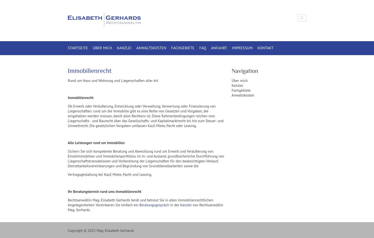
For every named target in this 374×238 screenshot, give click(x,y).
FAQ (202, 47)
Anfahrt (219, 47)
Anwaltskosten (151, 47)
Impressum (242, 47)
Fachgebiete (183, 47)
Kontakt (265, 47)
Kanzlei (124, 47)
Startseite (78, 47)
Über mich (102, 47)
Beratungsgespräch (154, 205)
